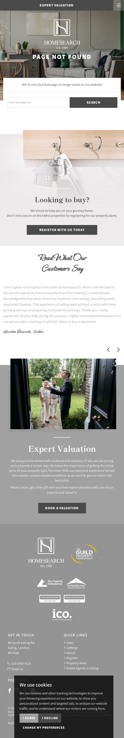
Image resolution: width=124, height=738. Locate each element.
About (69, 653)
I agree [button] (29, 730)
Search (93, 102)
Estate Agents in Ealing (81, 668)
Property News (75, 663)
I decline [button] (50, 730)
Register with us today (62, 230)
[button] (108, 349)
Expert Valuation (56, 5)
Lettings (71, 647)
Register (71, 658)
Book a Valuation (62, 508)
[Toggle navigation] (119, 5)
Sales (69, 642)
